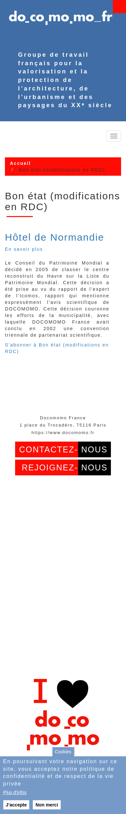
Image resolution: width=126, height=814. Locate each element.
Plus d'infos (15, 792)
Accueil (20, 163)
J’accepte (16, 804)
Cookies (63, 751)
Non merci (46, 804)
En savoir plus (24, 249)
